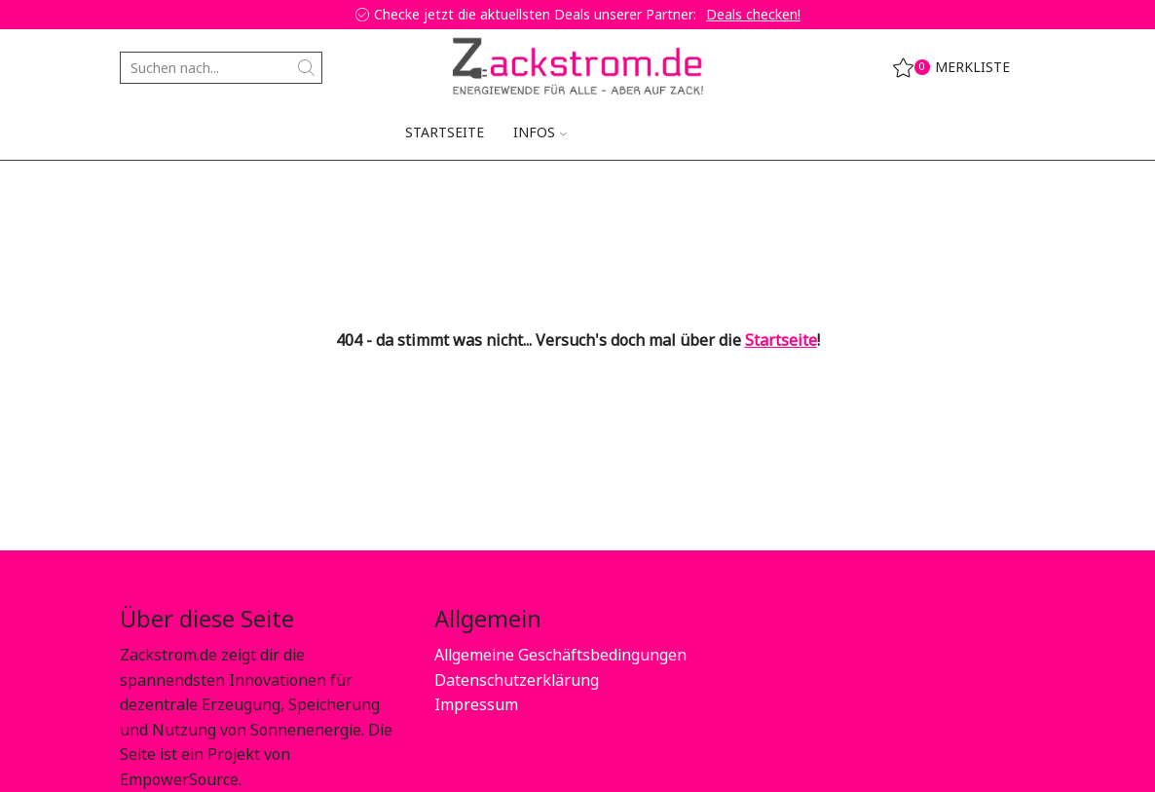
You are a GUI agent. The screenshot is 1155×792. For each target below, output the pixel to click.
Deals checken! (753, 14)
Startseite (444, 132)
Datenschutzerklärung (516, 680)
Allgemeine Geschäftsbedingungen (560, 654)
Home (140, 191)
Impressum (476, 704)
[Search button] (306, 68)
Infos (540, 132)
